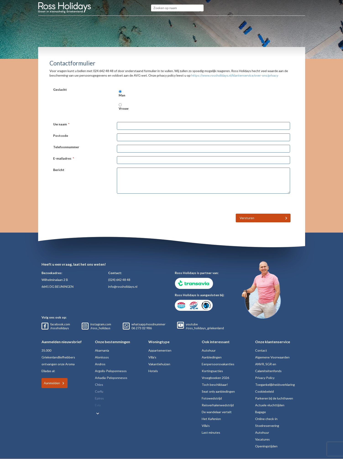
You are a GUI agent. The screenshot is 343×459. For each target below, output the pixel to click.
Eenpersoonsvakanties (218, 364)
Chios (99, 384)
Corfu (99, 391)
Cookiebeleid (264, 391)
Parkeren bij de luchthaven (274, 398)
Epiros (99, 398)
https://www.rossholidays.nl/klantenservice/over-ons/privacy (234, 75)
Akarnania (102, 350)
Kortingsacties (212, 371)
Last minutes (211, 432)
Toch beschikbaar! (215, 384)
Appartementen (159, 350)
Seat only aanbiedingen (218, 391)
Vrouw (123, 108)
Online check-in (266, 419)
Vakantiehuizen (159, 364)
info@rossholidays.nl (122, 286)
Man (122, 95)
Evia (98, 405)
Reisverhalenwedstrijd (218, 405)
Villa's (152, 357)
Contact (261, 350)
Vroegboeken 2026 (215, 378)
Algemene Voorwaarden (272, 357)
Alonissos (102, 357)
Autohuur (209, 350)
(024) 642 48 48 (119, 280)
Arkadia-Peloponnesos (111, 378)
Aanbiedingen (212, 357)
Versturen (247, 218)
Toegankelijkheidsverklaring (275, 384)
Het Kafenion (211, 419)
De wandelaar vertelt (217, 412)
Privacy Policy (265, 378)
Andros (100, 364)
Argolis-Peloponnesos (111, 371)
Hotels (153, 371)
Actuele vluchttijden (269, 405)
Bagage (260, 412)
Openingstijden (266, 446)
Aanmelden (52, 383)
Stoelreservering (267, 426)
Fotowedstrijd (212, 398)
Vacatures (262, 439)
